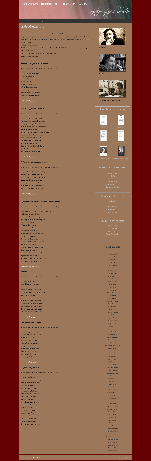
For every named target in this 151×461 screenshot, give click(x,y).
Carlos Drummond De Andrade (112, 287)
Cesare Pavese (112, 290)
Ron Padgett (112, 231)
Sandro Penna (112, 417)
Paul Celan (112, 395)
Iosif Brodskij (112, 201)
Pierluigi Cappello (112, 409)
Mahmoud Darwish (112, 368)
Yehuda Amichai (112, 448)
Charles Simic (112, 296)
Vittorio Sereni (112, 442)
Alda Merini (112, 260)
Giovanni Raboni (112, 340)
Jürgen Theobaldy (112, 234)
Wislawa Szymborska (112, 445)
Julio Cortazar (112, 356)
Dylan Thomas (112, 207)
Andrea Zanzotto (112, 204)
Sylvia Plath (112, 176)
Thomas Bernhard (112, 428)
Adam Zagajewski (112, 254)
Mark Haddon (112, 228)
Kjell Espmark (112, 362)
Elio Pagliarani (112, 307)
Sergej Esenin (112, 420)
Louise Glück (112, 365)
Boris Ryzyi (112, 284)
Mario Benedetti (112, 376)
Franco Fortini (112, 323)
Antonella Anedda (112, 276)
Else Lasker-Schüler (112, 187)
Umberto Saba (112, 212)
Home (24, 21)
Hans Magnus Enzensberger (112, 345)
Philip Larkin (112, 403)
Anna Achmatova (112, 273)
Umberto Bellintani (112, 431)
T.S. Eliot (112, 426)
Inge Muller (112, 351)
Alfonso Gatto (112, 262)
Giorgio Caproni (112, 334)
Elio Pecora (112, 309)
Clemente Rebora (112, 298)
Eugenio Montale (112, 318)
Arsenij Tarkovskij (112, 279)
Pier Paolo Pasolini (112, 406)
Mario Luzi (112, 379)
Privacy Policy (124, 458)
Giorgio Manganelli (112, 337)
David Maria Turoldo (112, 301)
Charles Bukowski (112, 293)
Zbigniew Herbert (112, 451)
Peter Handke (112, 401)
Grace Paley (112, 179)
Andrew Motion (112, 226)
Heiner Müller (112, 348)
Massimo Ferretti (112, 387)
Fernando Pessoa (112, 320)
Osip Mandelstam (112, 392)
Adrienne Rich (112, 181)
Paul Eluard (112, 398)
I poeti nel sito (46, 21)
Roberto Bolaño (112, 412)
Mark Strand (112, 384)
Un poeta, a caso (34, 21)
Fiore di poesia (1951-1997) (51, 69)
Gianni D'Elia (112, 332)
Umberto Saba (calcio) (112, 437)
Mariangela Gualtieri (112, 184)
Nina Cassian (112, 390)
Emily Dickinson (112, 315)
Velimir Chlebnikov (112, 440)
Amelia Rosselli (112, 173)
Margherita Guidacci (112, 370)
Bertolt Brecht (112, 282)
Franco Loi (112, 326)
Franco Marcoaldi (112, 329)
